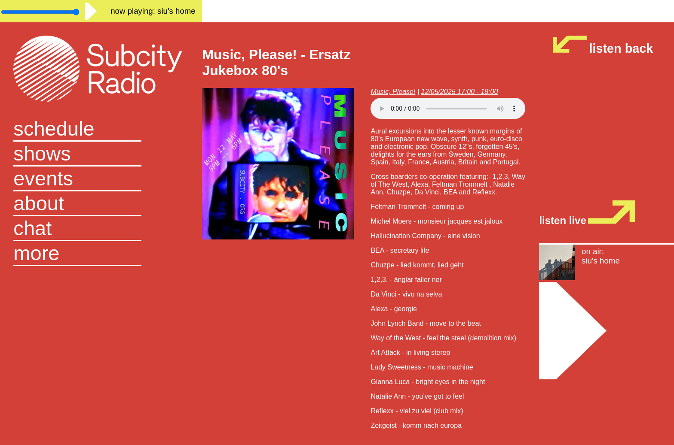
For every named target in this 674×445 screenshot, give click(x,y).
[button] (101, 253)
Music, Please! (393, 91)
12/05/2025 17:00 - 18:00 (459, 91)
